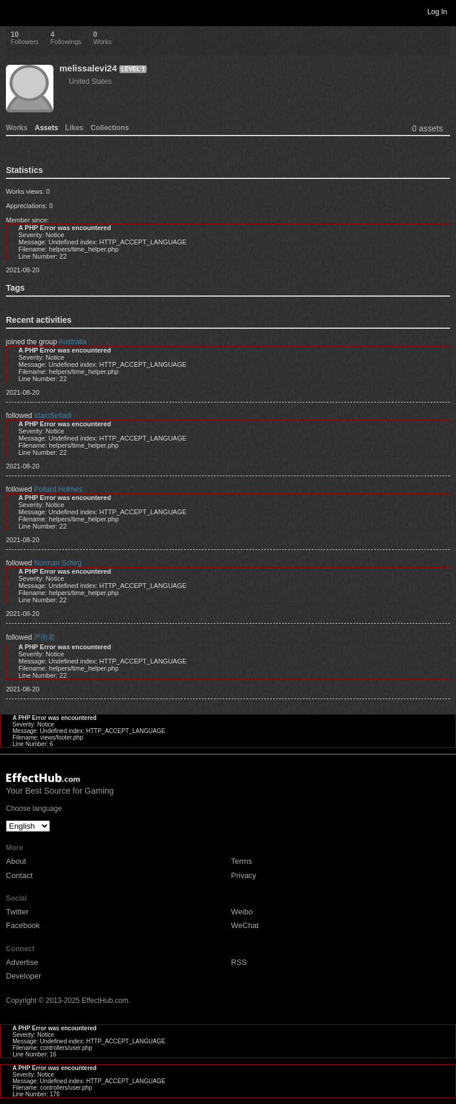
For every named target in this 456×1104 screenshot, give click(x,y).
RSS (239, 962)
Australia (73, 342)
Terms (241, 861)
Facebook (23, 925)
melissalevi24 (88, 68)
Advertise (22, 962)
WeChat (245, 925)
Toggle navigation (14, 11)
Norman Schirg (57, 563)
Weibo (242, 911)
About (16, 861)
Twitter (17, 911)
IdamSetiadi (52, 415)
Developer (23, 975)
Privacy (243, 875)
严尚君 (44, 637)
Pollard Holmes (58, 489)
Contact (19, 875)
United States (90, 81)
